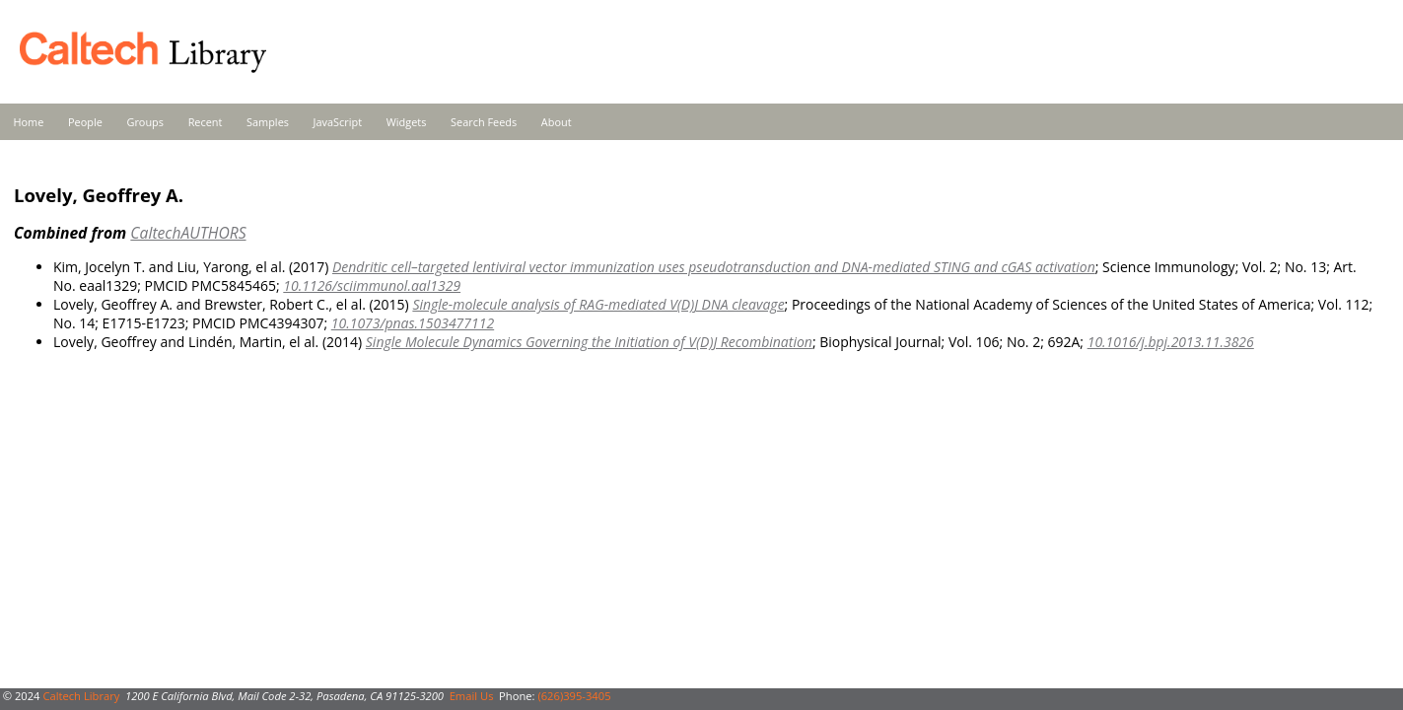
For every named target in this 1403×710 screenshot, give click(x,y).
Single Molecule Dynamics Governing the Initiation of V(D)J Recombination (589, 341)
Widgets (406, 121)
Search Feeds (484, 121)
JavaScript (338, 121)
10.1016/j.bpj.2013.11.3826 (1170, 341)
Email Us (472, 695)
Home (29, 121)
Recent (205, 121)
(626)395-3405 (573, 695)
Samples (267, 121)
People (85, 121)
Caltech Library (80, 695)
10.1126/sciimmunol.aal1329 (371, 285)
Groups (145, 121)
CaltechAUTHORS (188, 233)
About (556, 121)
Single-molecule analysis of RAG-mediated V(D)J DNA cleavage (598, 304)
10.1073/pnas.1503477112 (412, 323)
